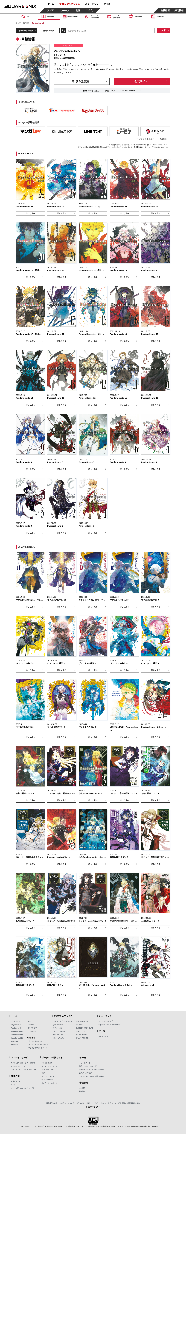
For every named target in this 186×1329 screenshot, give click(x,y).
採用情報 (82, 1091)
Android (31, 1025)
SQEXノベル (80, 1031)
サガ (43, 1073)
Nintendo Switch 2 (17, 1031)
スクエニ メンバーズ (18, 1066)
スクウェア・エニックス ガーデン (23, 1088)
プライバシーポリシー (84, 1103)
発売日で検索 (48, 31)
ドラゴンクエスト (48, 1063)
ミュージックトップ (105, 1021)
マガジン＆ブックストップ (62, 1021)
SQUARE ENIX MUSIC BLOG (109, 1025)
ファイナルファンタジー (50, 1066)
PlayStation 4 (16, 1028)
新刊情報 (26, 23)
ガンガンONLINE (82, 1021)
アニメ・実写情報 (82, 1038)
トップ (18, 23)
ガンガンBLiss (81, 1035)
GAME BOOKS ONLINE (84, 1028)
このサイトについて (67, 1103)
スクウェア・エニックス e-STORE (23, 1063)
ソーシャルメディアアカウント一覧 (91, 1070)
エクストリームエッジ (49, 1083)
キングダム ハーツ (48, 1070)
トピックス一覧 (84, 1063)
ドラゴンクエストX (35, 1041)
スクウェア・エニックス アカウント (23, 1070)
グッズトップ (103, 1036)
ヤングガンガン (58, 1035)
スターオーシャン (48, 1076)
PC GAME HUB (47, 1079)
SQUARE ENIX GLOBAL (131, 1103)
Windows (14, 1045)
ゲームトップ (15, 1021)
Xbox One (14, 1041)
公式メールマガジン (86, 1073)
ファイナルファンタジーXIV (38, 1044)
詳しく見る (30, 213)
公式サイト (141, 81)
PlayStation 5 (16, 1025)
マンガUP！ (80, 1025)
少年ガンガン (58, 1025)
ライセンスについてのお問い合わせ (91, 1076)
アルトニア (15, 1085)
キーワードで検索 (26, 31)
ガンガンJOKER (59, 1031)
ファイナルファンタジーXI (37, 1048)
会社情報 (82, 1088)
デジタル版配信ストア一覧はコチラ (154, 139)
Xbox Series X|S (17, 1038)
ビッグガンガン (58, 1038)
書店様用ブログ (51, 1103)
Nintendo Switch (17, 1035)
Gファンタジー (58, 1028)
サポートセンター (101, 1103)
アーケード (32, 1031)
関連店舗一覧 (15, 1081)
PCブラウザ (32, 1028)
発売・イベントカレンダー (88, 1066)
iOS (29, 1021)
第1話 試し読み (80, 81)
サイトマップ (114, 1103)
